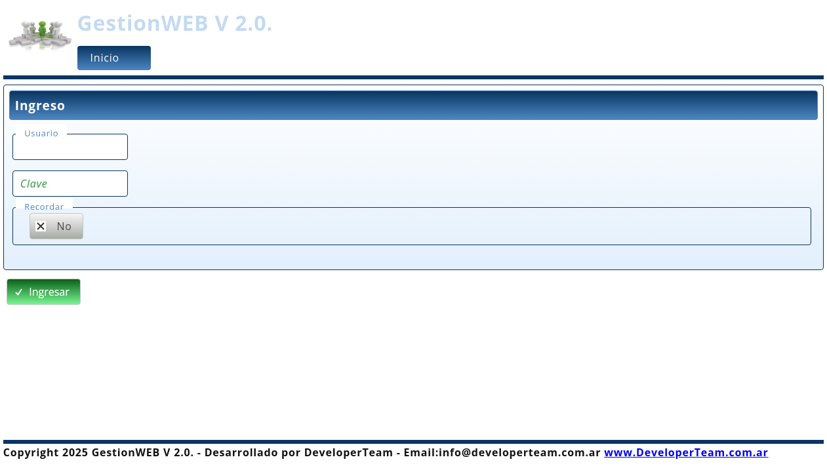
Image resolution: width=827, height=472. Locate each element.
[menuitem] (114, 58)
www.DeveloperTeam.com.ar (686, 452)
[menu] (447, 58)
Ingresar (41, 292)
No (53, 226)
